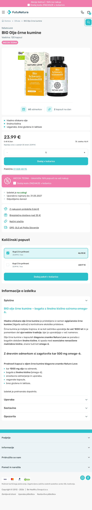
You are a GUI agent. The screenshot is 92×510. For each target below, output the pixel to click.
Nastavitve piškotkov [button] (46, 494)
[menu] (4, 12)
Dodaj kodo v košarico (47, 5)
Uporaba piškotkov (26, 494)
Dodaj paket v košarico (46, 276)
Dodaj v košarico (46, 161)
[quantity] (45, 152)
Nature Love (7, 28)
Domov (6, 21)
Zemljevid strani (9, 494)
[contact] (82, 12)
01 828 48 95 (20, 169)
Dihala (17, 21)
